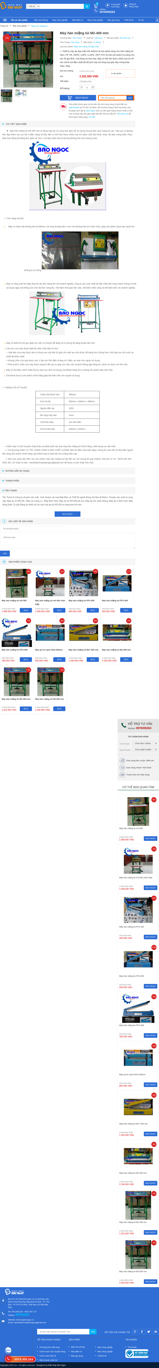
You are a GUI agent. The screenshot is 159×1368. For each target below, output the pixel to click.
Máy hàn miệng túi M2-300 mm (116, 650)
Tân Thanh (77, 38)
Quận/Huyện (125, 750)
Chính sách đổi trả (48, 1356)
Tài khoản (132, 1347)
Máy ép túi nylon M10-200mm (49, 650)
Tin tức (141, 20)
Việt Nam (98, 38)
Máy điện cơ (77, 20)
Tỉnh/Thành (124, 744)
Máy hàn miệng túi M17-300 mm (84, 650)
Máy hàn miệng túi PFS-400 (14, 650)
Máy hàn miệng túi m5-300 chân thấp (50, 602)
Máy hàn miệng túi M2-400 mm (16, 699)
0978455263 (107, 11)
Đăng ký (132, 4)
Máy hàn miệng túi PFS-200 (81, 600)
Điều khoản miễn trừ (49, 1360)
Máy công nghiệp (60, 20)
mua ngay (67, 514)
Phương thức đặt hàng (50, 1347)
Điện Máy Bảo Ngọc (57, 1365)
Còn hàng (75, 42)
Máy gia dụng (113, 20)
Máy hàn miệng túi (39, 26)
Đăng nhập (133, 7)
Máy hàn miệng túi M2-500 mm (49, 699)
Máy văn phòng (41, 20)
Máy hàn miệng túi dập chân (86, 46)
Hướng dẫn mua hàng (115, 5)
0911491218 (122, 114)
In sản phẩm (116, 73)
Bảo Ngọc (90, 111)
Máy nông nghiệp (95, 20)
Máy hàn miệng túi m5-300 (14, 600)
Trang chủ (4, 26)
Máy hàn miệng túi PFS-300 (115, 600)
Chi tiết (92, 117)
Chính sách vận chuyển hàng (52, 1351)
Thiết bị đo (129, 20)
